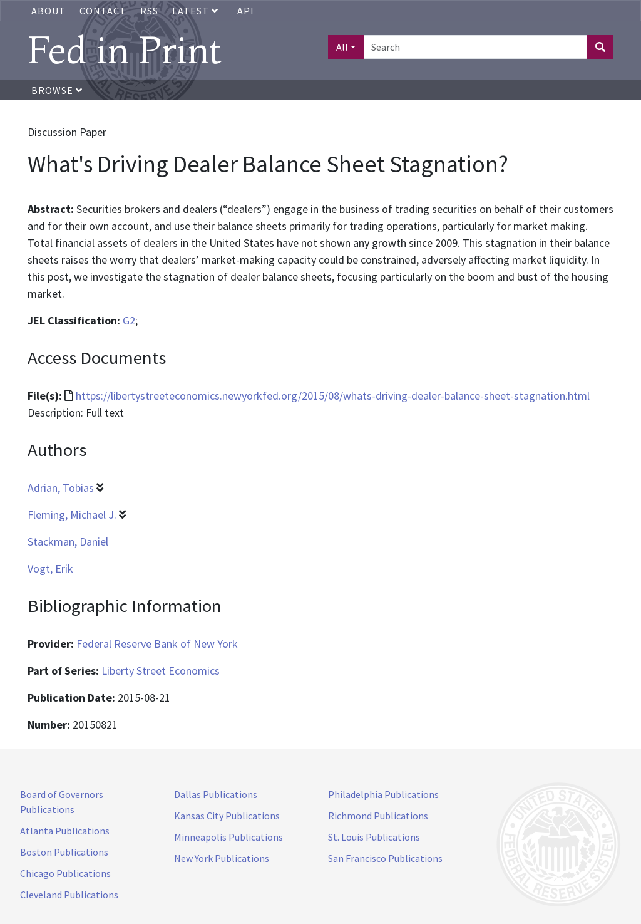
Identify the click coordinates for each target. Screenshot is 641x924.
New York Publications (221, 858)
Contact (102, 10)
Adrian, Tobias (61, 487)
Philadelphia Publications (383, 794)
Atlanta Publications (65, 830)
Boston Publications (64, 852)
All (342, 47)
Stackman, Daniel (68, 541)
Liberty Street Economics (160, 670)
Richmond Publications (378, 815)
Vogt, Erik (50, 568)
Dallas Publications (215, 794)
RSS (149, 10)
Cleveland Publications (69, 894)
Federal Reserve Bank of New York (157, 643)
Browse (57, 90)
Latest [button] (196, 10)
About (48, 10)
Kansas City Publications (227, 815)
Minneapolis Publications (228, 837)
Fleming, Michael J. (72, 514)
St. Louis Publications (374, 837)
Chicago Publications (65, 873)
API (245, 10)
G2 (129, 320)
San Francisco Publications (385, 858)
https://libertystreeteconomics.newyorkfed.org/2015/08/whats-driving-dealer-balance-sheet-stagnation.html (333, 395)
